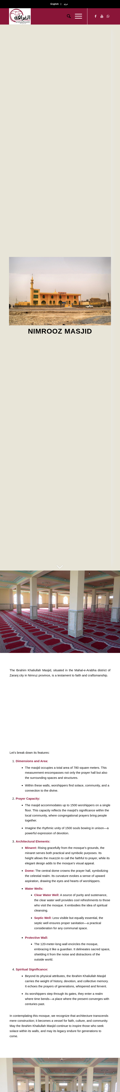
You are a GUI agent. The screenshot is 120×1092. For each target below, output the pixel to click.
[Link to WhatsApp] (108, 16)
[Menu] (76, 16)
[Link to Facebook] (96, 16)
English (54, 4)
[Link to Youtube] (102, 16)
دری (66, 4)
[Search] (67, 16)
